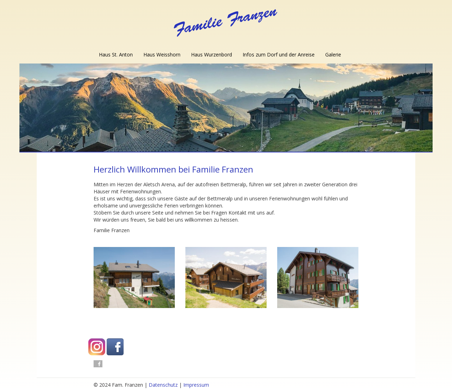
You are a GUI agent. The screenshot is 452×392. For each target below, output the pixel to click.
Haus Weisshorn (161, 54)
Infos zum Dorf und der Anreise (279, 54)
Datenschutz (163, 384)
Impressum (196, 384)
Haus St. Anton (116, 54)
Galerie (333, 54)
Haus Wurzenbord (211, 54)
